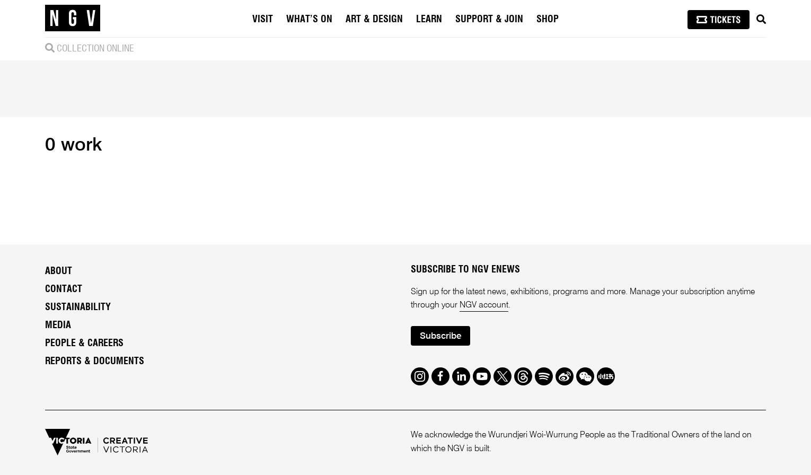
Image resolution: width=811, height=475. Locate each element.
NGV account (484, 305)
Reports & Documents (94, 361)
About (58, 271)
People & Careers (84, 343)
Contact (63, 289)
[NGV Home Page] (72, 18)
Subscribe (440, 336)
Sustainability (78, 307)
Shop (547, 19)
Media (58, 325)
